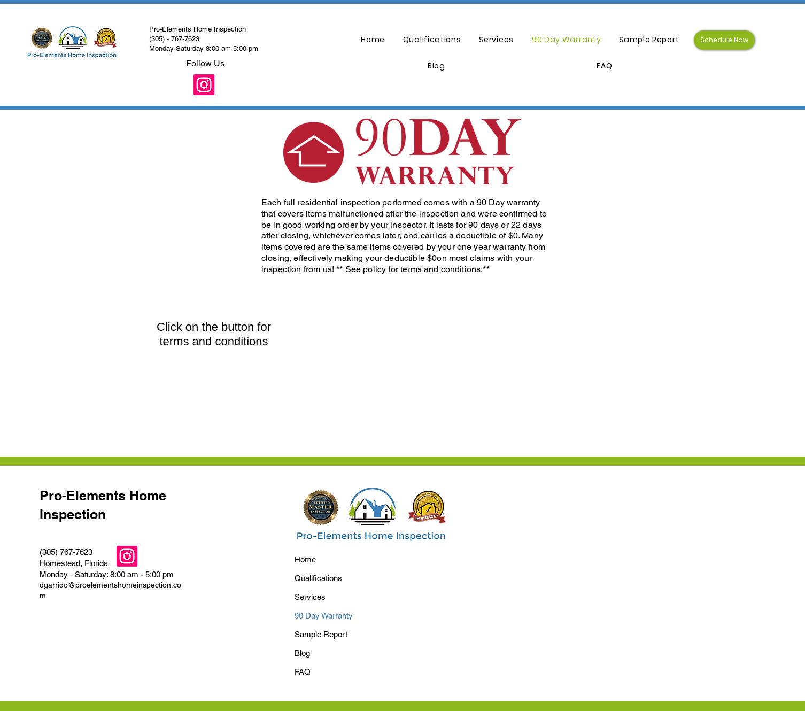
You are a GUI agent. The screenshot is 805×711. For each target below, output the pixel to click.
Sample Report (321, 634)
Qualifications (318, 578)
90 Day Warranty (324, 615)
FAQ (303, 671)
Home (305, 559)
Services (310, 596)
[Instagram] (203, 84)
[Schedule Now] (724, 40)
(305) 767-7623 (66, 552)
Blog (302, 653)
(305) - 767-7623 (174, 39)
